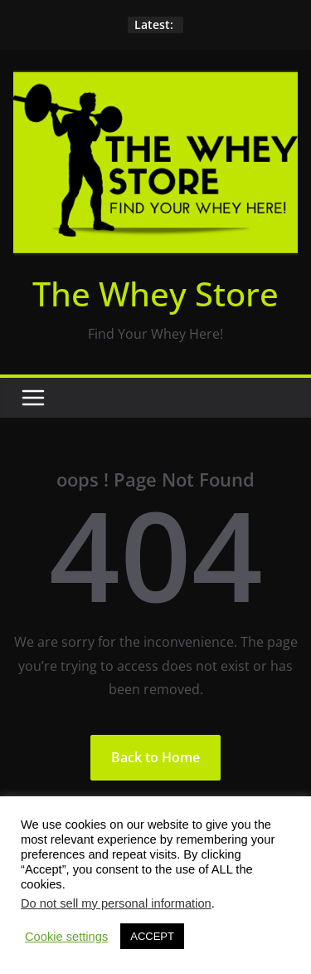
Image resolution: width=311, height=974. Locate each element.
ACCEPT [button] (152, 936)
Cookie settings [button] (66, 936)
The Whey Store (155, 293)
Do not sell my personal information (116, 903)
